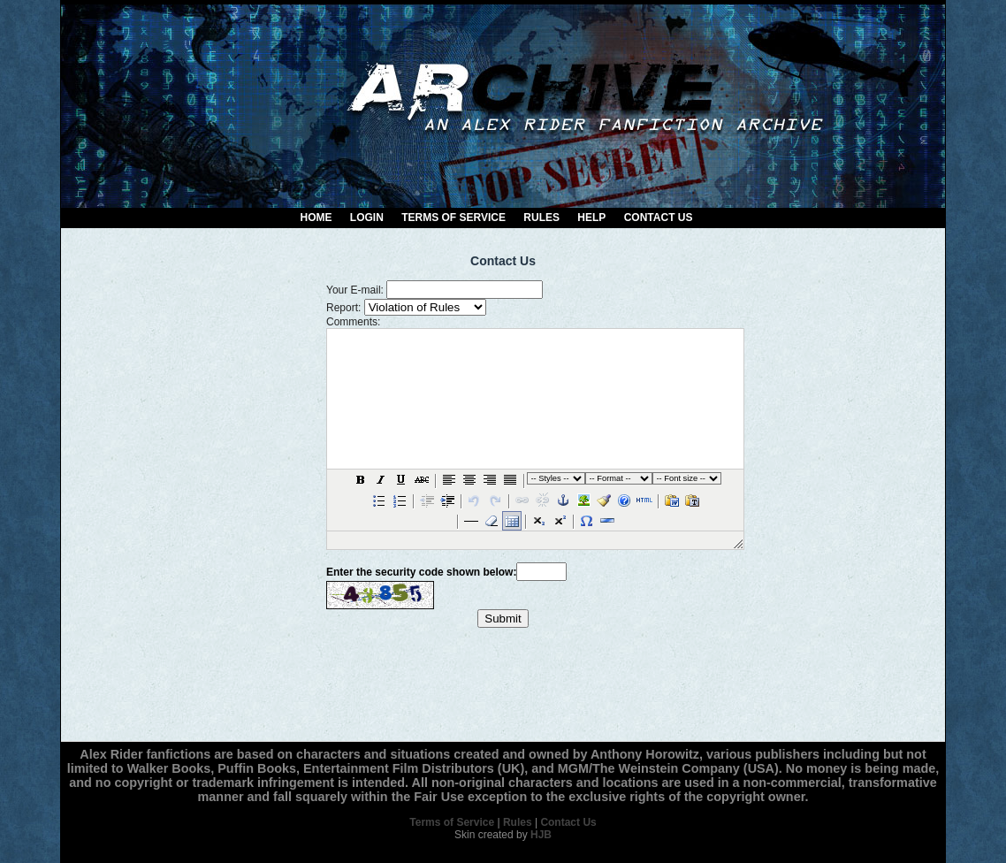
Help (591, 217)
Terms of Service (453, 217)
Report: (343, 308)
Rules (541, 217)
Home (316, 217)
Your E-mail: (355, 290)
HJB (541, 835)
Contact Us (658, 217)
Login (367, 217)
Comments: (353, 322)
